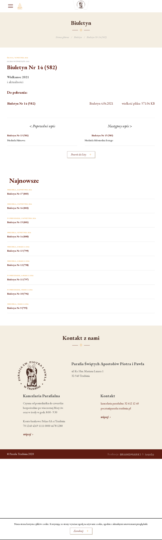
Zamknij (78, 531)
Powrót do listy (78, 154)
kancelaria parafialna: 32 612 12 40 (120, 403)
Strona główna (62, 37)
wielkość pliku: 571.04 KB (81, 103)
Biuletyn (78, 37)
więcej (27, 434)
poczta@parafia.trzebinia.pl (116, 408)
